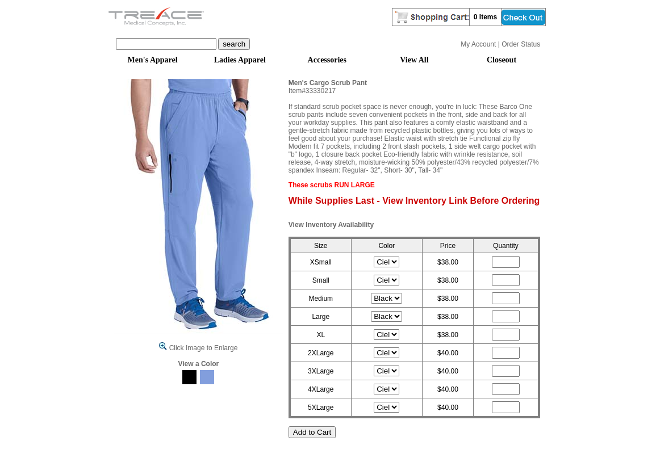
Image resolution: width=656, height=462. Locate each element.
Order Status (521, 44)
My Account (478, 44)
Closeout (501, 60)
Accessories (327, 60)
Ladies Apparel (240, 60)
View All (414, 60)
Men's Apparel (153, 60)
